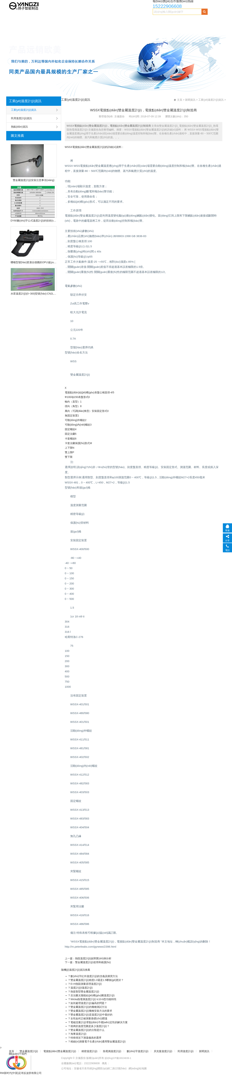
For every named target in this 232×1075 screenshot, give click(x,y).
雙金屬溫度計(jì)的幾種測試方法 (88, 1006)
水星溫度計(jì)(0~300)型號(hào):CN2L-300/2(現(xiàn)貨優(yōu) (34, 293)
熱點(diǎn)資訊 (19, 126)
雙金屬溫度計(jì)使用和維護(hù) (93, 962)
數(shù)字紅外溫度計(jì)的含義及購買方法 (94, 976)
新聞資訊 (14, 26)
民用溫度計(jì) (198, 19)
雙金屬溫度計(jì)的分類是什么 (87, 1030)
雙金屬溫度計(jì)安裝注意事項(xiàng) (33, 180)
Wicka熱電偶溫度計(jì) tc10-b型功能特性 (93, 999)
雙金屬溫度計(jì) (30, 19)
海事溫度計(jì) (78, 1033)
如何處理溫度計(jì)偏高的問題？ (88, 1003)
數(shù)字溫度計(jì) (146, 19)
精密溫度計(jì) (95, 19)
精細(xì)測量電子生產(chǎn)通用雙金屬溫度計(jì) (97, 1041)
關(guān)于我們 (35, 26)
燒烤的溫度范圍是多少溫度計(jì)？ (89, 1026)
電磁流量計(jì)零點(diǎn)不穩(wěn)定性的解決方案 (98, 1022)
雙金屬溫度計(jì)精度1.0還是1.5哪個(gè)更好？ (97, 980)
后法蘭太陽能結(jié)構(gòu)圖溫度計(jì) (92, 995)
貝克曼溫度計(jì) (174, 19)
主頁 (179, 99)
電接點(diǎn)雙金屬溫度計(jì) (63, 19)
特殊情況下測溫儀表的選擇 (85, 1037)
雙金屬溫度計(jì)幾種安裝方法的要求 (91, 1010)
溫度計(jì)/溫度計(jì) (81, 987)
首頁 (12, 19)
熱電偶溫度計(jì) (119, 19)
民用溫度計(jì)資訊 (21, 118)
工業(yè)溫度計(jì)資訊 (25, 101)
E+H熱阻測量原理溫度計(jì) (86, 983)
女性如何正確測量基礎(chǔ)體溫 (88, 1018)
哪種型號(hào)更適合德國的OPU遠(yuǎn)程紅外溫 (34, 262)
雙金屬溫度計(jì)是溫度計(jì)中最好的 (91, 1014)
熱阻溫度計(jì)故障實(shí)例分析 (93, 958)
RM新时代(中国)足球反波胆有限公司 (21, 1073)
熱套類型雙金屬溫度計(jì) (84, 991)
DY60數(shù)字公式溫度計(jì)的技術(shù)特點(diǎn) (34, 220)
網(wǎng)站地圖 (138, 1068)
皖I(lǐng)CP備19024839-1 (119, 1058)
